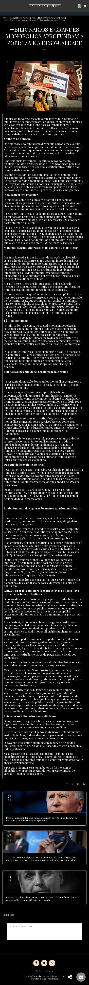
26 (9, 837)
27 (9, 876)
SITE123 (43, 978)
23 (9, 797)
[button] (4, 6)
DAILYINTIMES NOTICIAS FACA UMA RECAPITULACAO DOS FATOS (38, 18)
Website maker (53, 978)
